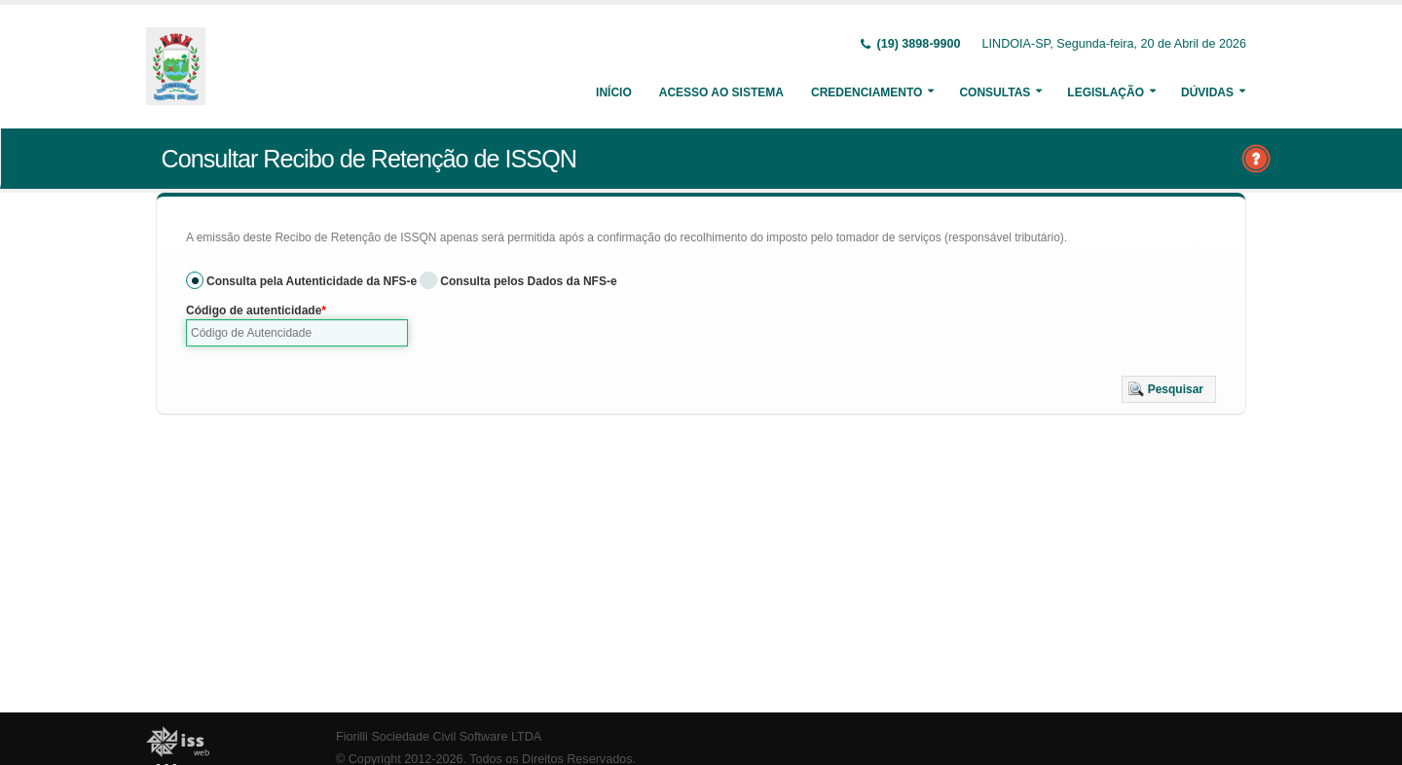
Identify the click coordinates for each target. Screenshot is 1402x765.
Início (614, 92)
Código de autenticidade (253, 310)
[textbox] (297, 332)
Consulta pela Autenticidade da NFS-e (311, 281)
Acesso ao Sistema (721, 92)
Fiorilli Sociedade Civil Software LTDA (438, 737)
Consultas (994, 92)
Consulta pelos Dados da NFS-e (528, 281)
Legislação (1105, 92)
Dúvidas (1207, 92)
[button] (1169, 389)
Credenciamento (866, 92)
